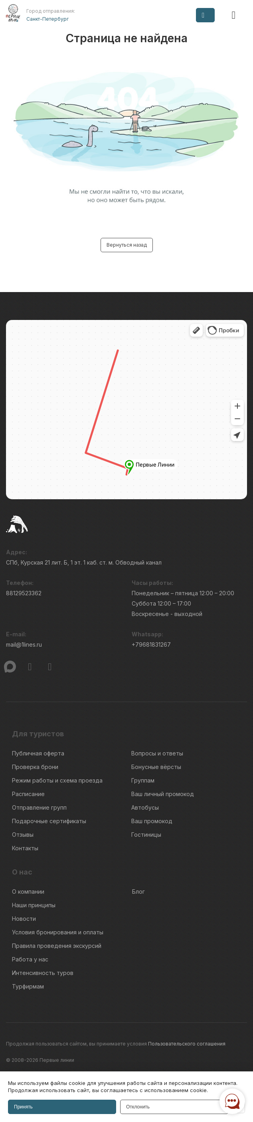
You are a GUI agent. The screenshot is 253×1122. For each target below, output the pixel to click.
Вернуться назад (127, 245)
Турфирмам (28, 986)
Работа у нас (30, 959)
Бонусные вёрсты (156, 766)
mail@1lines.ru (24, 644)
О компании (28, 891)
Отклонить (138, 1107)
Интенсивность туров (42, 972)
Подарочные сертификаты (49, 821)
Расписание (28, 793)
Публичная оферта (38, 753)
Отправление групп (39, 807)
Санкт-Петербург (47, 19)
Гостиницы (146, 834)
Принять (23, 1107)
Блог (138, 891)
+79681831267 (151, 644)
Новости (24, 918)
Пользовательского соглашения (186, 1044)
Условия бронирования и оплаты (57, 932)
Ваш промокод (151, 821)
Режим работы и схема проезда (57, 780)
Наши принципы (33, 905)
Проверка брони (35, 766)
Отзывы (23, 834)
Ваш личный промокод (162, 793)
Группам (142, 780)
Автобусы (145, 807)
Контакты (25, 848)
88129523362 (24, 593)
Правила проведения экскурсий (56, 945)
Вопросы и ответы (157, 753)
